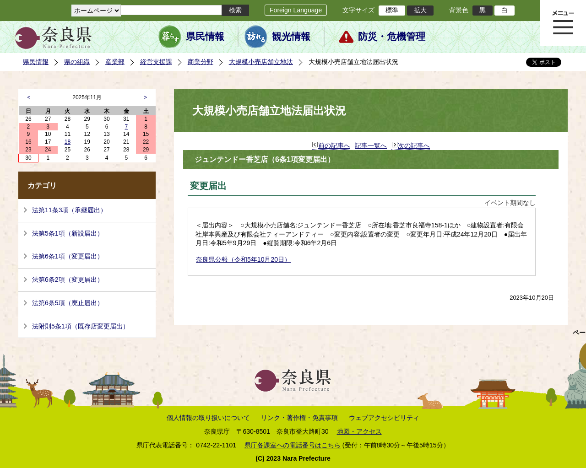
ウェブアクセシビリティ (384, 417)
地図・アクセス (359, 431)
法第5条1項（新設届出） (67, 233)
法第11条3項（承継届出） (69, 210)
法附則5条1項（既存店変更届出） (80, 326)
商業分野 (200, 61)
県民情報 (205, 36)
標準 (391, 10)
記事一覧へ (371, 145)
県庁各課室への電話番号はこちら (292, 445)
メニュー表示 (563, 23)
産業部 (115, 61)
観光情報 (291, 36)
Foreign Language (296, 10)
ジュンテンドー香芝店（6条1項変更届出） (265, 159)
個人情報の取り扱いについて (208, 417)
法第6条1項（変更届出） (67, 256)
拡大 (420, 10)
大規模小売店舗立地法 (261, 61)
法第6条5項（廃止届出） (67, 303)
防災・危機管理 (391, 36)
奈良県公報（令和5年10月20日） (243, 259)
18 (68, 142)
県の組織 (77, 61)
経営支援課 (156, 61)
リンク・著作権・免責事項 (299, 417)
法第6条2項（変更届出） (67, 279)
